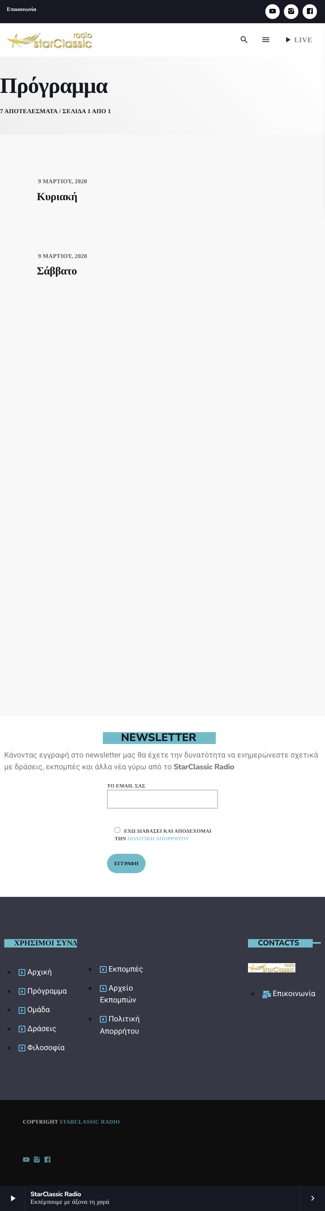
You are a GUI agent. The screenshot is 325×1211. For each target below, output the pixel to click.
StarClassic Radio (90, 1119)
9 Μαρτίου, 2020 (62, 179)
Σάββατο (57, 269)
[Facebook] (310, 11)
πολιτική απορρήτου (158, 836)
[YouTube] (272, 11)
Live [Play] (297, 39)
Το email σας (162, 793)
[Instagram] (291, 11)
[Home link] (50, 39)
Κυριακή (57, 194)
